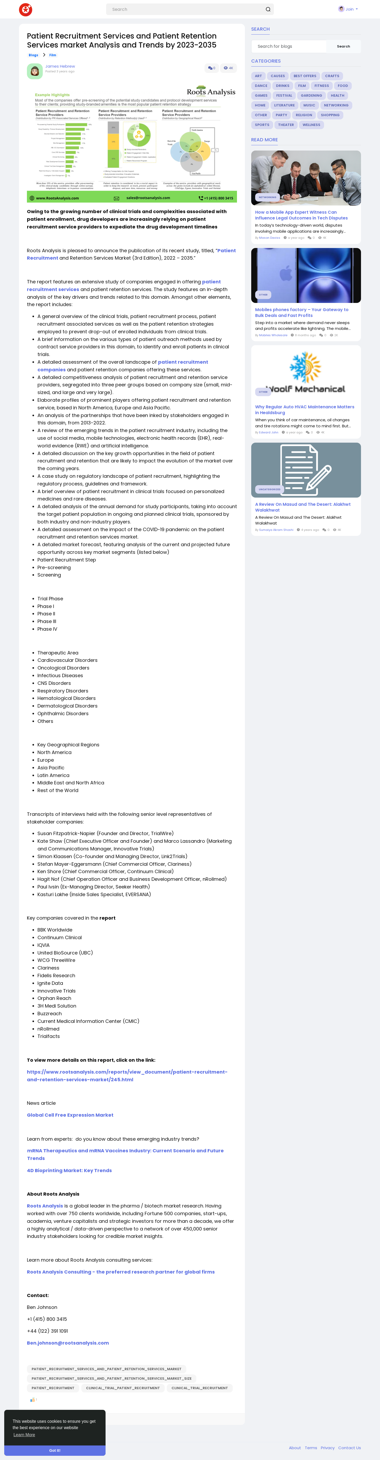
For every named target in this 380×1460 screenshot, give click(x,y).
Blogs (33, 55)
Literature (284, 105)
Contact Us (349, 1447)
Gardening (311, 95)
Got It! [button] (54, 1450)
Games (261, 95)
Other (261, 115)
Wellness (311, 124)
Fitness (322, 85)
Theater (286, 124)
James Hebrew (60, 66)
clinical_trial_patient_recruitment (123, 1388)
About (295, 1447)
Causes (278, 75)
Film (52, 55)
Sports (262, 124)
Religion (304, 115)
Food (343, 85)
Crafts (332, 75)
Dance (261, 85)
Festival (284, 95)
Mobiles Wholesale (273, 335)
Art (258, 75)
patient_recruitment (53, 1388)
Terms (311, 1447)
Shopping (330, 115)
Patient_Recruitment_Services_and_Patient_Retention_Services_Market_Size (112, 1378)
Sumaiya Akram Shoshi (276, 530)
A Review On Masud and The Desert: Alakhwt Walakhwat (303, 507)
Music (309, 105)
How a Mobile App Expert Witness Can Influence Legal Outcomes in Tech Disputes (301, 215)
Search (343, 46)
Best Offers (305, 75)
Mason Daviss (269, 238)
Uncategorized (270, 489)
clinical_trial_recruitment (200, 1388)
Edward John (268, 432)
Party (281, 115)
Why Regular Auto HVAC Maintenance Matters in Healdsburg (304, 410)
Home (260, 105)
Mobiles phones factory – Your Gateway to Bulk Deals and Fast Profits (302, 313)
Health (337, 95)
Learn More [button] (24, 1435)
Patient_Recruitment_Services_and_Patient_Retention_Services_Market (107, 1369)
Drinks (282, 85)
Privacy (328, 1447)
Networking (336, 105)
